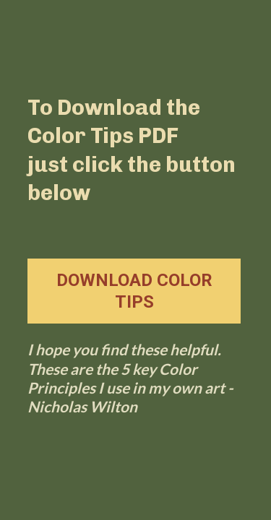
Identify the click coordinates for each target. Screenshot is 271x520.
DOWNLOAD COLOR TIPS (134, 291)
